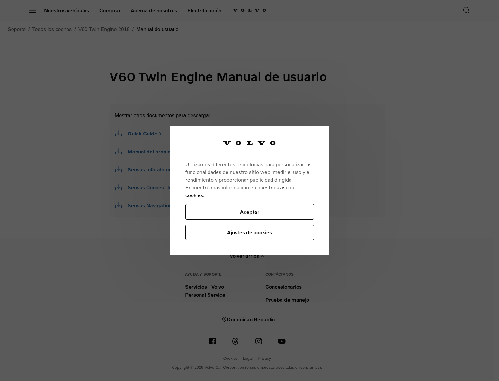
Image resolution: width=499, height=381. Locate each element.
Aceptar (249, 212)
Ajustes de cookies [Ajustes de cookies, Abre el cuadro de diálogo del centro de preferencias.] (249, 232)
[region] (249, 190)
